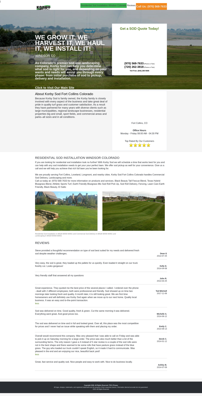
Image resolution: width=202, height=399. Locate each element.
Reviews (122, 8)
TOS (110, 385)
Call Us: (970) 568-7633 (148, 8)
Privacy (115, 385)
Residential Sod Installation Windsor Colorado (88, 8)
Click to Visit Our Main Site (54, 87)
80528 (60, 234)
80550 (65, 234)
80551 (70, 234)
